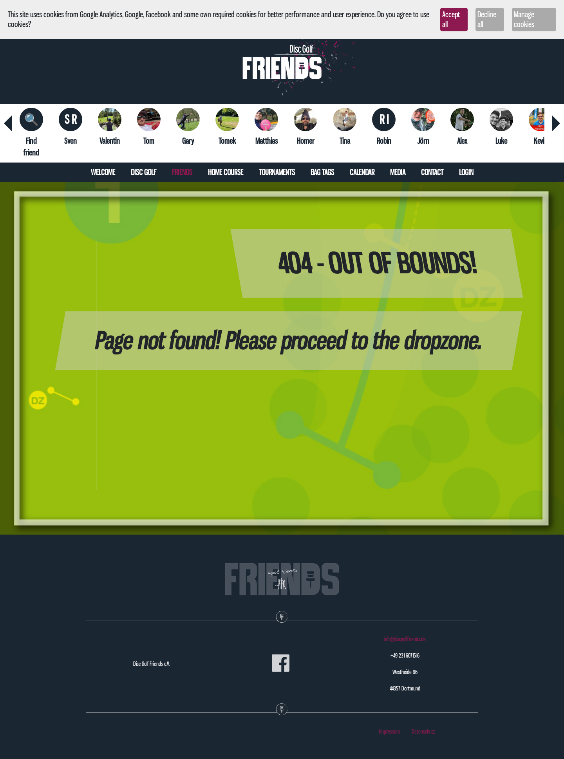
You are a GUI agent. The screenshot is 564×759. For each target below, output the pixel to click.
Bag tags (322, 172)
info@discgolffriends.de (405, 639)
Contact (432, 172)
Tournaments (277, 172)
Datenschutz (423, 731)
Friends (182, 172)
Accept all (451, 19)
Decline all (486, 19)
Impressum (389, 731)
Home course (225, 172)
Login (466, 172)
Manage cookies (524, 19)
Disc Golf (143, 172)
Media (397, 172)
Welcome (103, 172)
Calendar (362, 172)
